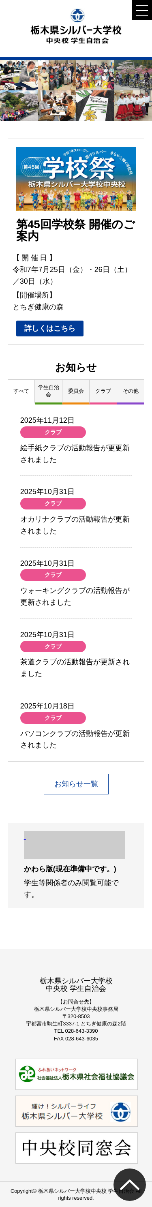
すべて (21, 391)
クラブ (103, 391)
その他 (131, 391)
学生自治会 (48, 391)
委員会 (76, 391)
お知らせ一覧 (76, 784)
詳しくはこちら (49, 328)
